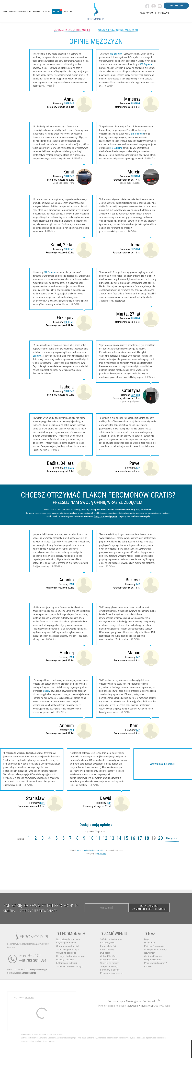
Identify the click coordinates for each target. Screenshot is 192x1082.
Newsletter (149, 953)
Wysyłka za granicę (109, 963)
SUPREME (69, 103)
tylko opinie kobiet (97, 850)
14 (119, 838)
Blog (146, 939)
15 (125, 838)
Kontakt (148, 966)
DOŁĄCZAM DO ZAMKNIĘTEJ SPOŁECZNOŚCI (149, 907)
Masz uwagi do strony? (155, 963)
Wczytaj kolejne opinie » (163, 764)
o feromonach (68, 939)
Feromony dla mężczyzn (112, 973)
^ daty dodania (100, 853)
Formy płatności (108, 946)
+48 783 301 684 (32, 960)
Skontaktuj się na (21, 973)
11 (98, 838)
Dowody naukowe (65, 959)
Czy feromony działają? (67, 946)
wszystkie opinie (82, 850)
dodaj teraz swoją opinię (105, 516)
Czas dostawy (107, 949)
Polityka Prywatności (154, 946)
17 (139, 838)
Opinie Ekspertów (109, 959)
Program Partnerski (153, 959)
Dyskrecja (105, 953)
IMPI (138, 467)
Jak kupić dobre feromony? (69, 966)
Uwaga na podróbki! (66, 953)
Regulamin (149, 942)
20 (160, 838)
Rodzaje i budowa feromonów (70, 956)
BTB (111, 53)
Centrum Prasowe (153, 956)
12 (105, 838)
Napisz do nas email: (27, 969)
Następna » (171, 838)
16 (132, 838)
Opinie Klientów (108, 956)
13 (112, 838)
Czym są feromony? (66, 942)
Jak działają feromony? (67, 949)
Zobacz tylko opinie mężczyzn (118, 30)
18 (146, 838)
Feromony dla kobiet (110, 969)
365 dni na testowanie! (111, 939)
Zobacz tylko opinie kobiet (72, 30)
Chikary (46, 690)
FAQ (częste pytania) (66, 963)
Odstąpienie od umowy (155, 949)
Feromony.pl (115, 1001)
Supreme (118, 53)
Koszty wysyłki (107, 942)
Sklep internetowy (109, 966)
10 (91, 838)
